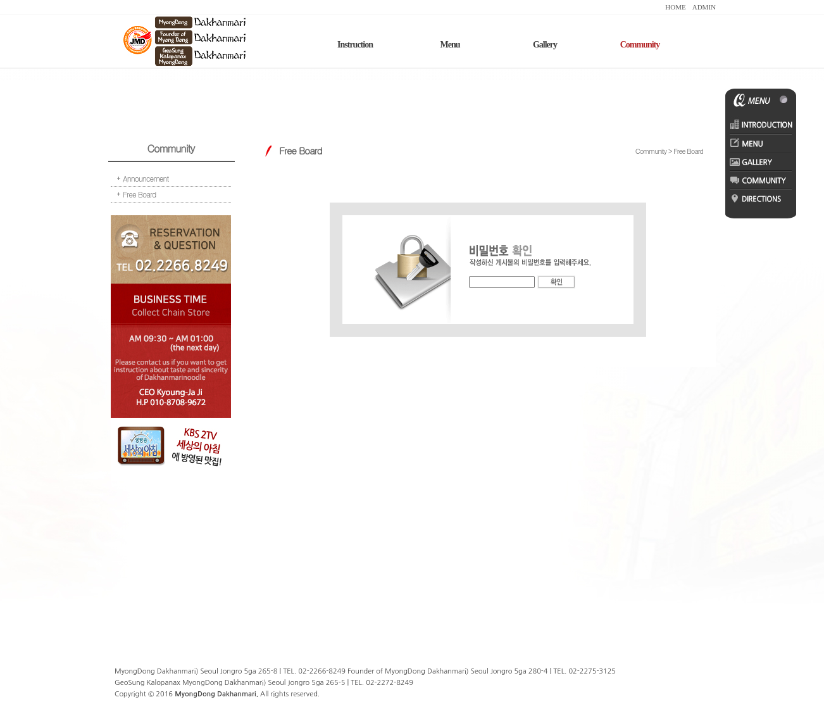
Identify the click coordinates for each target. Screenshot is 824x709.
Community (640, 44)
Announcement (145, 178)
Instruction (355, 44)
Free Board (139, 194)
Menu (450, 44)
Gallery (545, 44)
